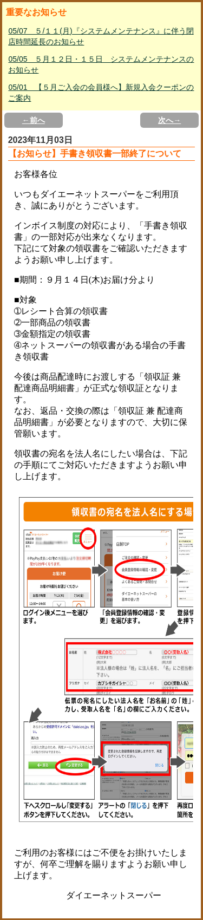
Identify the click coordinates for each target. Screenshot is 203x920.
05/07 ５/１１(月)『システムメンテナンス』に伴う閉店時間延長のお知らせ (100, 36)
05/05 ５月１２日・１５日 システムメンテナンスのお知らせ (101, 64)
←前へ (33, 120)
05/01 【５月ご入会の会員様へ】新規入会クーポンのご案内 (101, 92)
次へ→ (169, 120)
